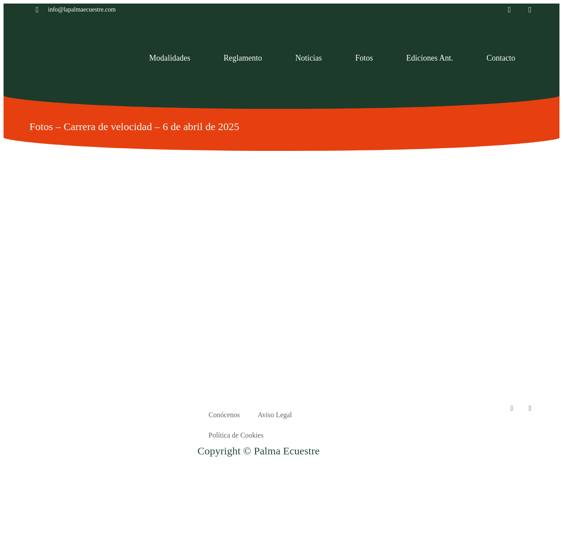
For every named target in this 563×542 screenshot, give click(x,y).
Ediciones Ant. (429, 58)
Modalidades (169, 58)
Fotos (364, 58)
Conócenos (224, 415)
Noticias (308, 58)
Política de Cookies (235, 435)
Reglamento (243, 58)
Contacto (500, 58)
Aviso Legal (275, 415)
